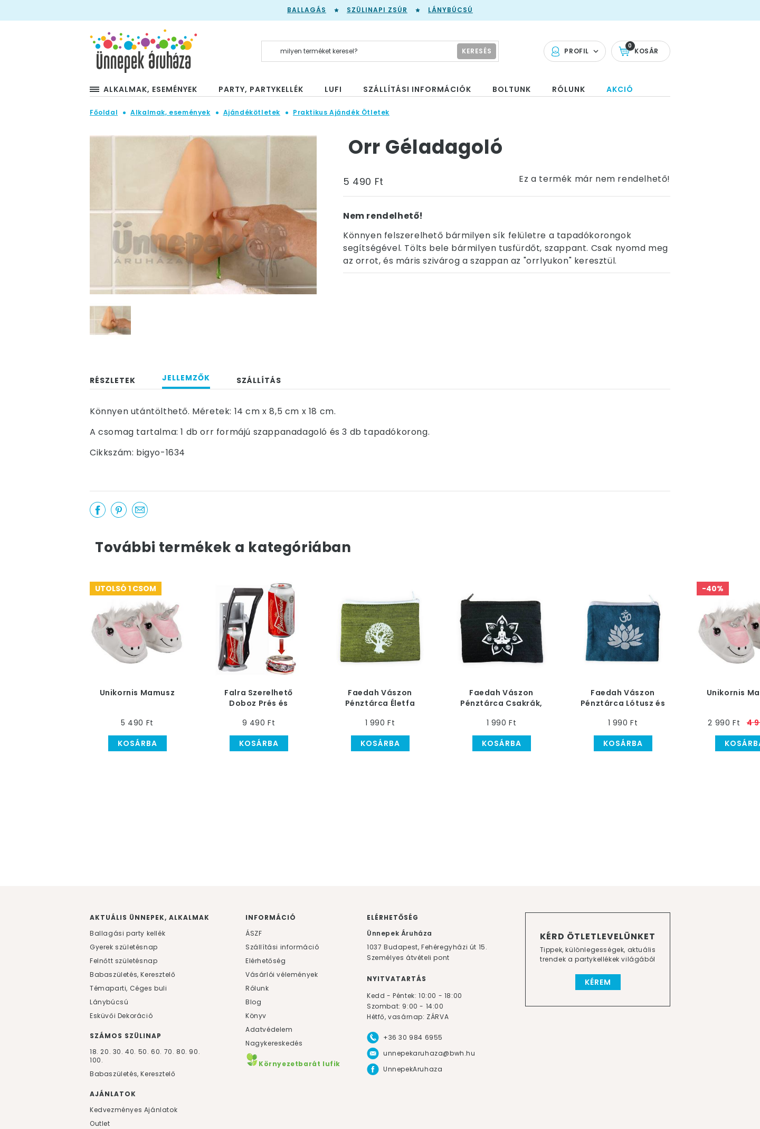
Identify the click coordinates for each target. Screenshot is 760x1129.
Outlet (100, 1123)
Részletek (113, 380)
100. (96, 1060)
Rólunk (257, 988)
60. (157, 1051)
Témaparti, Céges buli (128, 988)
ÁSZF (253, 933)
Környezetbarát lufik (292, 1063)
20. (105, 1051)
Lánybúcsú (450, 9)
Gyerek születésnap (124, 947)
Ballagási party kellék (127, 933)
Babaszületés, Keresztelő (132, 974)
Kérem (598, 982)
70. (170, 1051)
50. (144, 1051)
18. (94, 1051)
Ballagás (306, 9)
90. (194, 1051)
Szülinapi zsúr (377, 9)
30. (118, 1051)
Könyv (256, 1015)
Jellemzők (186, 377)
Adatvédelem (269, 1029)
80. (182, 1051)
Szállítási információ (282, 947)
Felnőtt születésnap (123, 960)
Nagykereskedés (273, 1043)
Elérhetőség (265, 960)
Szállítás (258, 380)
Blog (253, 1001)
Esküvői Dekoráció (121, 1015)
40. (130, 1051)
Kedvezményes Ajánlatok (133, 1109)
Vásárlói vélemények (281, 974)
